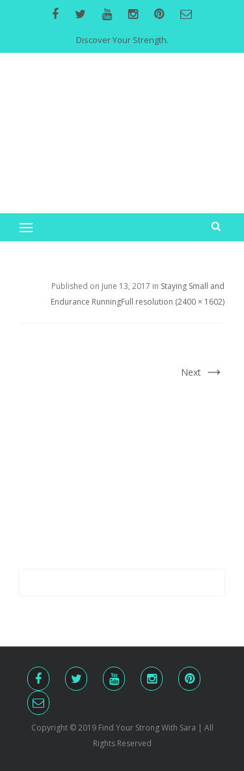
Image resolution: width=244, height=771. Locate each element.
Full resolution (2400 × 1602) (172, 301)
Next (202, 372)
